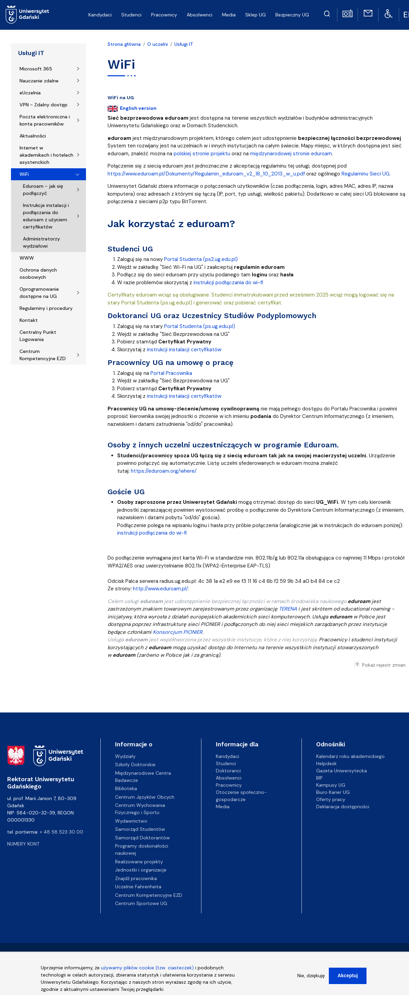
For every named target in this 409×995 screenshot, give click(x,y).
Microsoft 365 (36, 69)
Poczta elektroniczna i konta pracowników (45, 120)
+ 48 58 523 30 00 (61, 832)
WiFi (24, 174)
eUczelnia (30, 93)
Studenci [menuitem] (131, 15)
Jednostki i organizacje (140, 870)
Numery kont (23, 844)
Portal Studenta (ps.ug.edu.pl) (199, 326)
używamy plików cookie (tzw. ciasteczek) (147, 969)
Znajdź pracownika (136, 878)
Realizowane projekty (139, 862)
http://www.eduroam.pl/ (160, 588)
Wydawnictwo (131, 821)
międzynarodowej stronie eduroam (291, 153)
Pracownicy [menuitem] (164, 15)
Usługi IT (31, 53)
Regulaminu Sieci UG (365, 173)
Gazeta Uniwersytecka (341, 771)
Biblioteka (126, 788)
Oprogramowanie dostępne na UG (39, 292)
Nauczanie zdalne (39, 81)
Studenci (226, 763)
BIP (319, 778)
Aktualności (33, 136)
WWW (27, 258)
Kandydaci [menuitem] (100, 15)
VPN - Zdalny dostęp (43, 105)
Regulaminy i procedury (46, 308)
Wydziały (125, 756)
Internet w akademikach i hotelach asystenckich (46, 155)
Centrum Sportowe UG (141, 903)
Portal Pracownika (171, 373)
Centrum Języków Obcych (144, 797)
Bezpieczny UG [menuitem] (292, 15)
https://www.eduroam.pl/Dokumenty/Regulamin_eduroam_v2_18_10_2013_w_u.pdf (206, 173)
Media (223, 806)
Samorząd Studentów (140, 829)
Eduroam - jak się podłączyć (43, 189)
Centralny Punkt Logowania (38, 335)
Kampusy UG (330, 785)
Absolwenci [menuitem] (199, 15)
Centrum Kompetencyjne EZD (43, 355)
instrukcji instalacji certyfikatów (184, 349)
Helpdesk (326, 763)
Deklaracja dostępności (342, 806)
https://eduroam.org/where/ (164, 471)
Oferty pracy (330, 799)
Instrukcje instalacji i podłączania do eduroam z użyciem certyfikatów (46, 216)
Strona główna (124, 44)
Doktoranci (228, 771)
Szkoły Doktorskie (135, 764)
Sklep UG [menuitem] (255, 15)
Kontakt (29, 320)
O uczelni (157, 44)
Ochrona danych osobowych (38, 273)
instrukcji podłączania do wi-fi (228, 282)
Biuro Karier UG (333, 792)
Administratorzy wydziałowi (41, 242)
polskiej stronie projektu (202, 153)
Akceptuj (347, 976)
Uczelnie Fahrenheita (138, 886)
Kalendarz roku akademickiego (350, 756)
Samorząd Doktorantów (142, 838)
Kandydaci (227, 756)
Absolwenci (228, 778)
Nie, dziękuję (311, 976)
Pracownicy (229, 785)
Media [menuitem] (229, 15)
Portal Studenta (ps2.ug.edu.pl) (201, 259)
